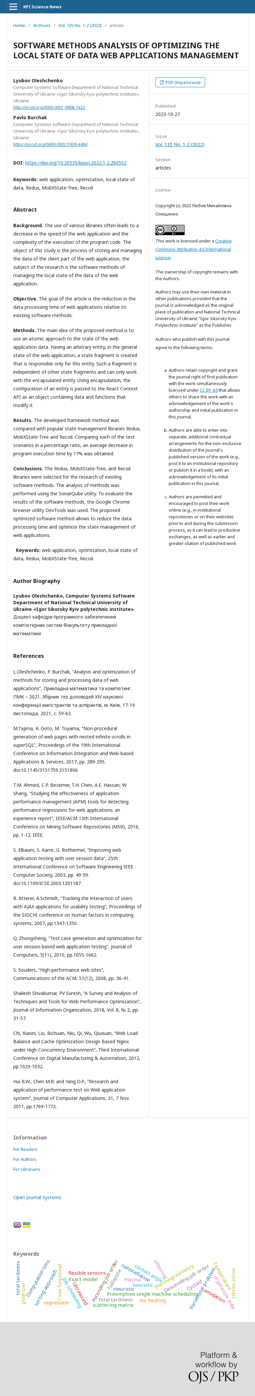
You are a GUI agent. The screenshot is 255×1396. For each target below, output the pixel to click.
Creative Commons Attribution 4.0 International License (193, 249)
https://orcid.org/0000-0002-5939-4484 (50, 144)
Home (19, 25)
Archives (41, 25)
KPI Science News (42, 7)
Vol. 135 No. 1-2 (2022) (80, 25)
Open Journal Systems (37, 1197)
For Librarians (26, 1169)
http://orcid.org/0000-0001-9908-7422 (49, 107)
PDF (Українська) (183, 82)
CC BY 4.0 (209, 390)
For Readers (25, 1149)
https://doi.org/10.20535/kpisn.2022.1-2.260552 (76, 163)
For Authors (25, 1159)
